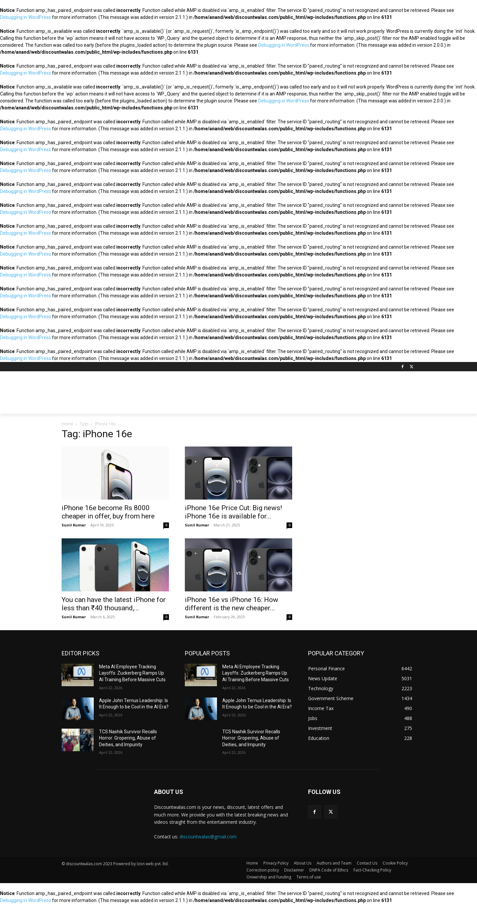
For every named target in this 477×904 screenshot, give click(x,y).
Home (67, 424)
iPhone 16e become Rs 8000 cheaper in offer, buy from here (108, 512)
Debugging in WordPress (25, 17)
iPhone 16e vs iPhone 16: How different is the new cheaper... (231, 604)
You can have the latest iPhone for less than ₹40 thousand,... (114, 604)
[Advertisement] (288, 395)
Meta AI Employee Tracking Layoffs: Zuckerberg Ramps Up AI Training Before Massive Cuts (132, 673)
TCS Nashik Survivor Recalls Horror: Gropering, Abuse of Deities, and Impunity (128, 738)
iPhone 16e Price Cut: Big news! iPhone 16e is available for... (233, 512)
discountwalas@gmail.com (208, 836)
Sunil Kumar (74, 524)
